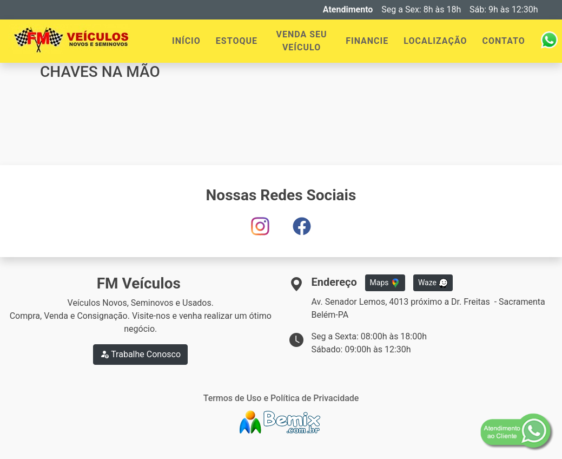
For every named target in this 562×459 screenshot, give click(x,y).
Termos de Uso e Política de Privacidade (281, 398)
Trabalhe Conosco (140, 354)
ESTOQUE (236, 41)
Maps (385, 283)
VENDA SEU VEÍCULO (301, 41)
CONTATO (503, 41)
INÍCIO (186, 41)
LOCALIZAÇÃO (435, 41)
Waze (433, 283)
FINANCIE (367, 41)
